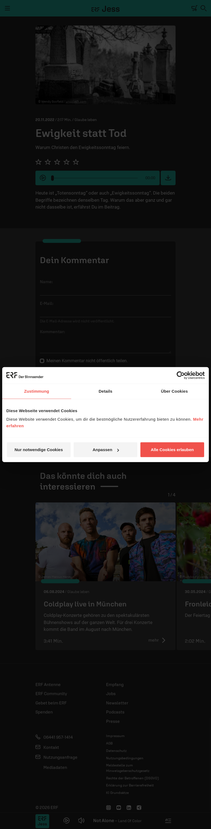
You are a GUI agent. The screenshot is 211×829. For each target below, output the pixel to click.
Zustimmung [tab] (36, 391)
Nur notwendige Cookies (39, 449)
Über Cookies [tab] (174, 391)
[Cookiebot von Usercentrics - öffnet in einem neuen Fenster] (181, 375)
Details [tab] (105, 391)
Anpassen (106, 449)
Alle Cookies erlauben (172, 449)
